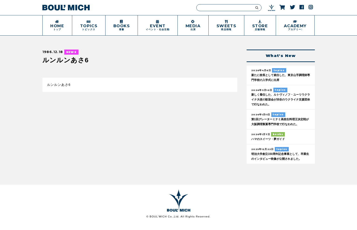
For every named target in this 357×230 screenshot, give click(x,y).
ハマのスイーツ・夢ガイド (269, 140)
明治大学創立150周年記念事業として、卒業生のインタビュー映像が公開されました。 (279, 160)
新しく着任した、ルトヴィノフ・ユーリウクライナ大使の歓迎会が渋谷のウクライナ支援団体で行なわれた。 (280, 100)
